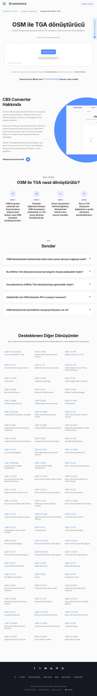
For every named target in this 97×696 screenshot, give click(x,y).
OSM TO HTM (40, 450)
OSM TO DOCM (41, 541)
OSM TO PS (40, 527)
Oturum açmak (87, 4)
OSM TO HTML (71, 450)
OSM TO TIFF (10, 365)
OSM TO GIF (70, 378)
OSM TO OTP (40, 599)
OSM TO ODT (40, 563)
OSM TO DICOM (11, 412)
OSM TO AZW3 (71, 637)
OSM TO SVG (10, 527)
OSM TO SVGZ (71, 425)
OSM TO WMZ (41, 425)
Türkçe (69, 690)
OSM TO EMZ (10, 425)
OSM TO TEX (10, 450)
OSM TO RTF (10, 563)
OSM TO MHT (40, 463)
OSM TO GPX (70, 352)
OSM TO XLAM (71, 501)
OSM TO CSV (10, 514)
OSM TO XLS (70, 463)
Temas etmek (56, 690)
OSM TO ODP (10, 599)
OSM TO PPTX (41, 585)
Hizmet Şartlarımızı (51, 72)
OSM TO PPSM (10, 623)
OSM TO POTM (41, 612)
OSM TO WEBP (41, 412)
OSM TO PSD (70, 389)
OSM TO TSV (40, 501)
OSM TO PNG (40, 378)
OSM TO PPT (70, 574)
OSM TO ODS (10, 490)
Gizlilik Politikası (80, 72)
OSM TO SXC (70, 514)
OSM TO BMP (10, 389)
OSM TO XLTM (10, 501)
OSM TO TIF (40, 365)
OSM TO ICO (40, 389)
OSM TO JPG (70, 365)
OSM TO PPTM (71, 612)
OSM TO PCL (70, 527)
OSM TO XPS (70, 438)
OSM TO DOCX (71, 541)
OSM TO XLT (70, 490)
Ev (15, 677)
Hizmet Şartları (43, 690)
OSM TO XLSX (10, 476)
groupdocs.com (42, 37)
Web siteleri (66, 677)
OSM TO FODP (41, 623)
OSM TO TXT (10, 574)
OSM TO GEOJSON (12, 352)
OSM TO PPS (10, 585)
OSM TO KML (40, 352)
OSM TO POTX (71, 599)
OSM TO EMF (40, 401)
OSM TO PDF (70, 623)
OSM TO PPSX (71, 585)
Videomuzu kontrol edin (13, 159)
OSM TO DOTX (71, 552)
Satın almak (47, 677)
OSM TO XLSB (71, 476)
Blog (56, 677)
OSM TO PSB (10, 438)
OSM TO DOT (10, 552)
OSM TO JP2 (70, 412)
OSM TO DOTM (41, 552)
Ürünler (22, 677)
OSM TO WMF (10, 401)
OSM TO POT (10, 612)
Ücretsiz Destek (34, 677)
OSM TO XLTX (41, 490)
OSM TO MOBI (41, 637)
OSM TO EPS (40, 438)
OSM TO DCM (71, 401)
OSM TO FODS (41, 514)
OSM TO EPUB (10, 637)
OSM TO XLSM (41, 476)
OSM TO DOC (10, 541)
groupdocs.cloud (54, 37)
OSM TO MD (40, 574)
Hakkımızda (78, 677)
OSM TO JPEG (10, 378)
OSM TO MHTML (11, 463)
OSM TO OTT (71, 563)
